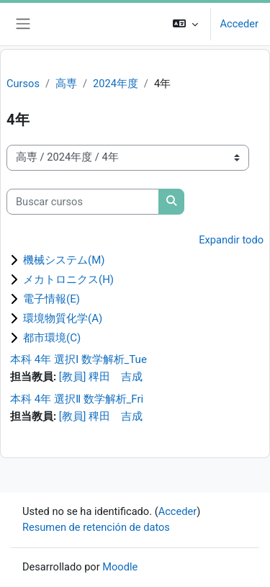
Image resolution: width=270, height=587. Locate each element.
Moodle (120, 566)
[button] (185, 24)
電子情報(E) (51, 298)
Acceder (239, 23)
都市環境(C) (52, 337)
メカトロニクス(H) (68, 279)
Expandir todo (231, 239)
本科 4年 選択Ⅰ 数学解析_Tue (78, 359)
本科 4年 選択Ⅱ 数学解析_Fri (76, 399)
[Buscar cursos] (82, 202)
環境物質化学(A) (62, 318)
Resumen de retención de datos (96, 527)
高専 (66, 83)
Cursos (23, 83)
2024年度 (115, 83)
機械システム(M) (63, 260)
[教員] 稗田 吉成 (101, 376)
